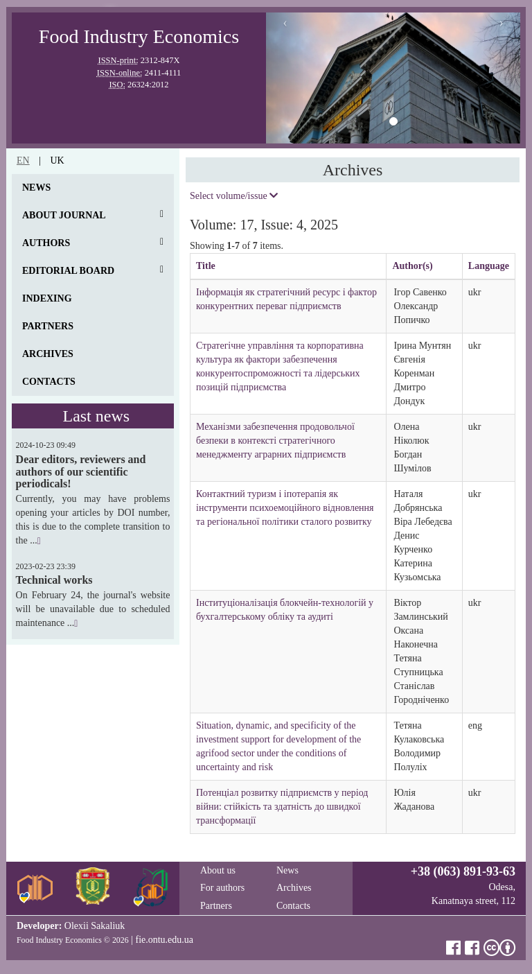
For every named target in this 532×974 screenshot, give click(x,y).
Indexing (47, 298)
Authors (46, 243)
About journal (64, 215)
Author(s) (412, 266)
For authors (222, 887)
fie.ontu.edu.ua (164, 939)
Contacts (49, 381)
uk (57, 160)
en (23, 160)
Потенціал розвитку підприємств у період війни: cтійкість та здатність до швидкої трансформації (282, 807)
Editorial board (68, 271)
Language (488, 266)
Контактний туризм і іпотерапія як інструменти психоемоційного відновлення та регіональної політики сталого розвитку (285, 508)
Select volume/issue (234, 196)
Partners (47, 326)
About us (218, 870)
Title (205, 266)
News (36, 187)
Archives (47, 354)
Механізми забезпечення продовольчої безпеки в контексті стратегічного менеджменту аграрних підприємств (275, 440)
